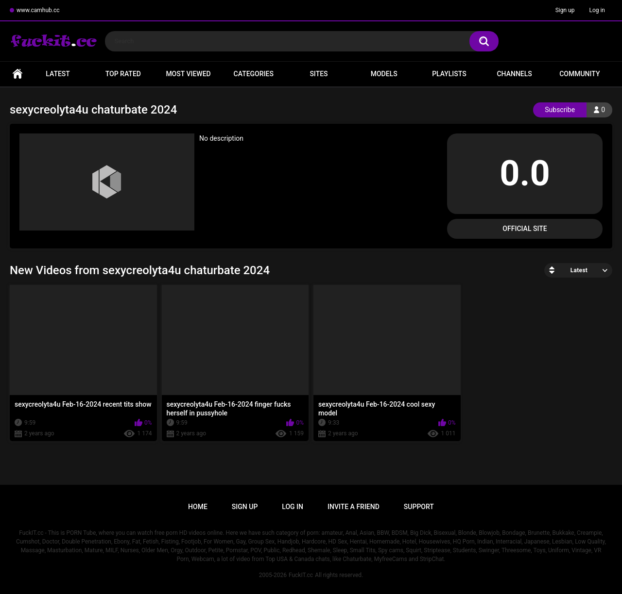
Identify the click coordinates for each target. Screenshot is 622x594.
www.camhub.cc (38, 10)
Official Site (524, 228)
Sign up (565, 10)
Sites (319, 74)
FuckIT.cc (301, 575)
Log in (597, 10)
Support (419, 507)
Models (384, 74)
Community (579, 74)
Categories (254, 74)
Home (17, 74)
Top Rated (123, 74)
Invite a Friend (354, 507)
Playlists (449, 74)
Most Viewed (188, 74)
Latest (58, 74)
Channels (514, 74)
